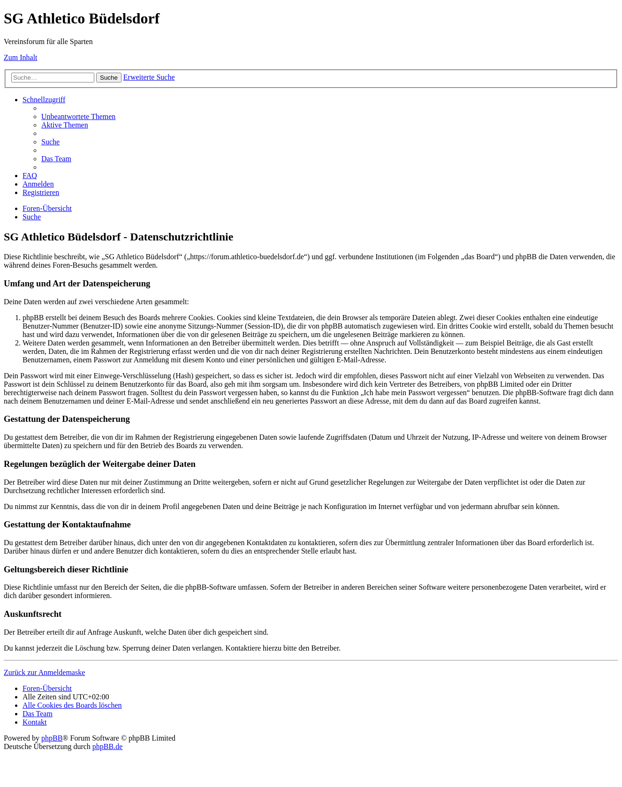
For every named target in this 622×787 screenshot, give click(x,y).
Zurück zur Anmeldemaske (44, 672)
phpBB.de (107, 746)
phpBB (51, 738)
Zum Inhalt (21, 57)
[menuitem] (78, 116)
